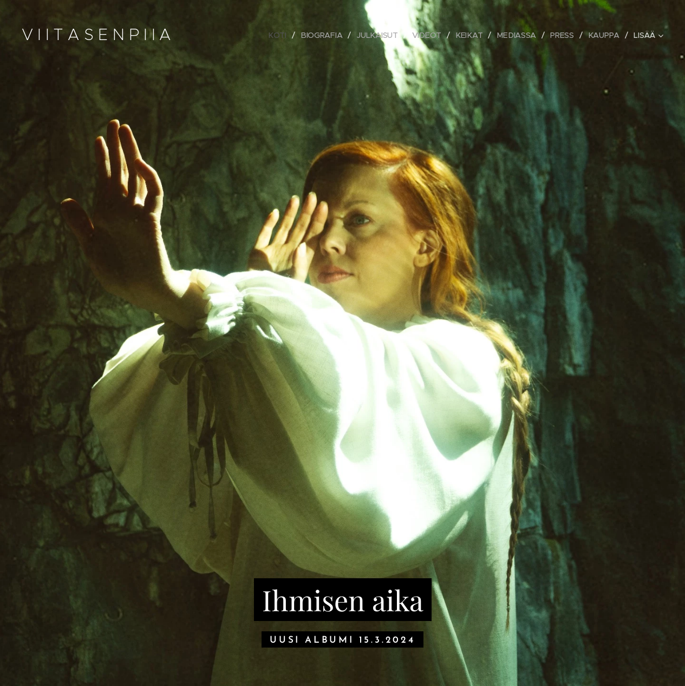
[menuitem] (281, 35)
